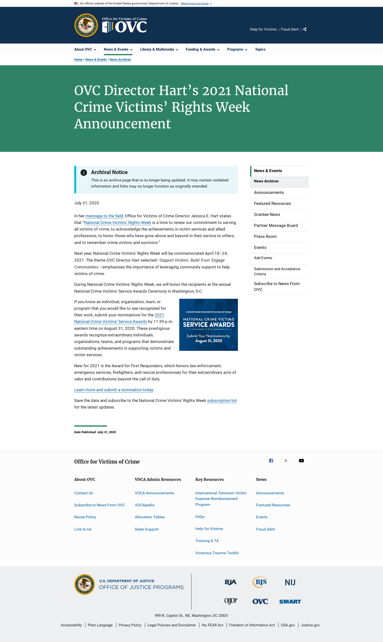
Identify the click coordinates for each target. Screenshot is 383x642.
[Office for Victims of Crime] (260, 605)
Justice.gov (310, 625)
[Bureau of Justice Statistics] (260, 589)
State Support (147, 529)
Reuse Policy (85, 517)
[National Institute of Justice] (290, 586)
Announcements (270, 492)
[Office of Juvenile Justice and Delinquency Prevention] (230, 605)
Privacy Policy (130, 625)
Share (308, 33)
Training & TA (207, 540)
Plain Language (100, 625)
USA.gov (288, 625)
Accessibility (71, 625)
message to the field (104, 215)
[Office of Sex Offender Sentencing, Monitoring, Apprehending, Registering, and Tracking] (290, 604)
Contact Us (83, 492)
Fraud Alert (290, 29)
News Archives (120, 59)
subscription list (222, 400)
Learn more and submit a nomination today (113, 389)
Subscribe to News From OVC (99, 505)
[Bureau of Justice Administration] (230, 586)
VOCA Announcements (154, 492)
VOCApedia (144, 505)
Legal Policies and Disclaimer (172, 625)
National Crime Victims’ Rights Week (117, 222)
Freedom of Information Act (252, 625)
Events (261, 517)
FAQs (199, 516)
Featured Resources (273, 505)
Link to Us (82, 529)
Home (78, 59)
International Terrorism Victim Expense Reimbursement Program (220, 498)
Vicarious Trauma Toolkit (217, 552)
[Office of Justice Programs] (86, 25)
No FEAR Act (212, 625)
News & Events (96, 59)
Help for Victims (263, 29)
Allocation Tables (150, 517)
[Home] (126, 25)
